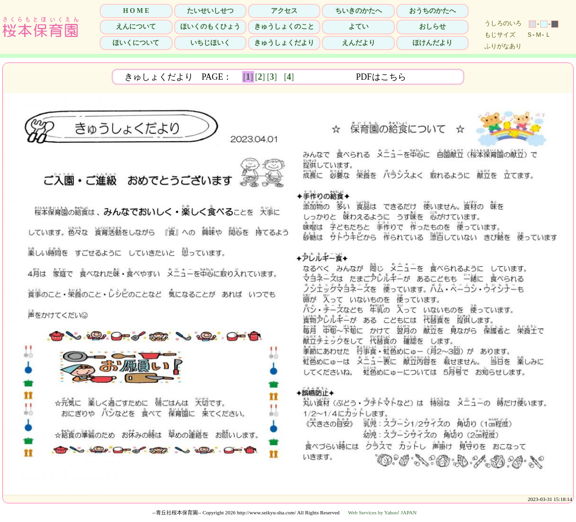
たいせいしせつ (210, 10)
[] (248, 77)
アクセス (284, 10)
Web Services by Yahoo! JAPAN (382, 512)
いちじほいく (210, 42)
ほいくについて (136, 42)
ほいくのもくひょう (210, 26)
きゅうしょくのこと (284, 26)
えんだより (358, 42)
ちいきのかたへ (358, 10)
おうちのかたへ (432, 10)
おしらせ (432, 26)
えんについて (136, 26)
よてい (359, 26)
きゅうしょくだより (284, 42)
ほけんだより (432, 42)
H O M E (136, 10)
